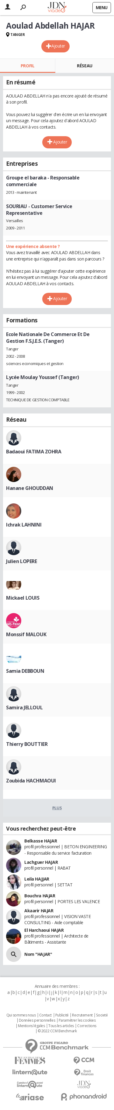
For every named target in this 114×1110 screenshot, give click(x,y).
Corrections (86, 1026)
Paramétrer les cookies (77, 1020)
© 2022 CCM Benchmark (57, 1031)
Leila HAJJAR (36, 879)
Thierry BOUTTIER (26, 744)
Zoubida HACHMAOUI (31, 780)
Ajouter (58, 46)
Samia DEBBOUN (25, 671)
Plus (57, 807)
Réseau (84, 66)
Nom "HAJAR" (38, 954)
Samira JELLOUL (24, 707)
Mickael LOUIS (23, 597)
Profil (27, 66)
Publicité (62, 1015)
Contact (45, 1015)
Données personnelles (37, 1020)
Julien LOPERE (21, 561)
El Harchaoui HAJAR (44, 930)
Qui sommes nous (21, 1015)
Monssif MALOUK (26, 634)
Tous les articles (61, 1026)
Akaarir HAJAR (39, 910)
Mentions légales (31, 1026)
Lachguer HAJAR (41, 862)
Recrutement (82, 1015)
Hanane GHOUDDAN (29, 488)
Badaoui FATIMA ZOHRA (33, 451)
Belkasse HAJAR (40, 841)
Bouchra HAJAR (39, 896)
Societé (102, 1015)
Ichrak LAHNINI (23, 524)
